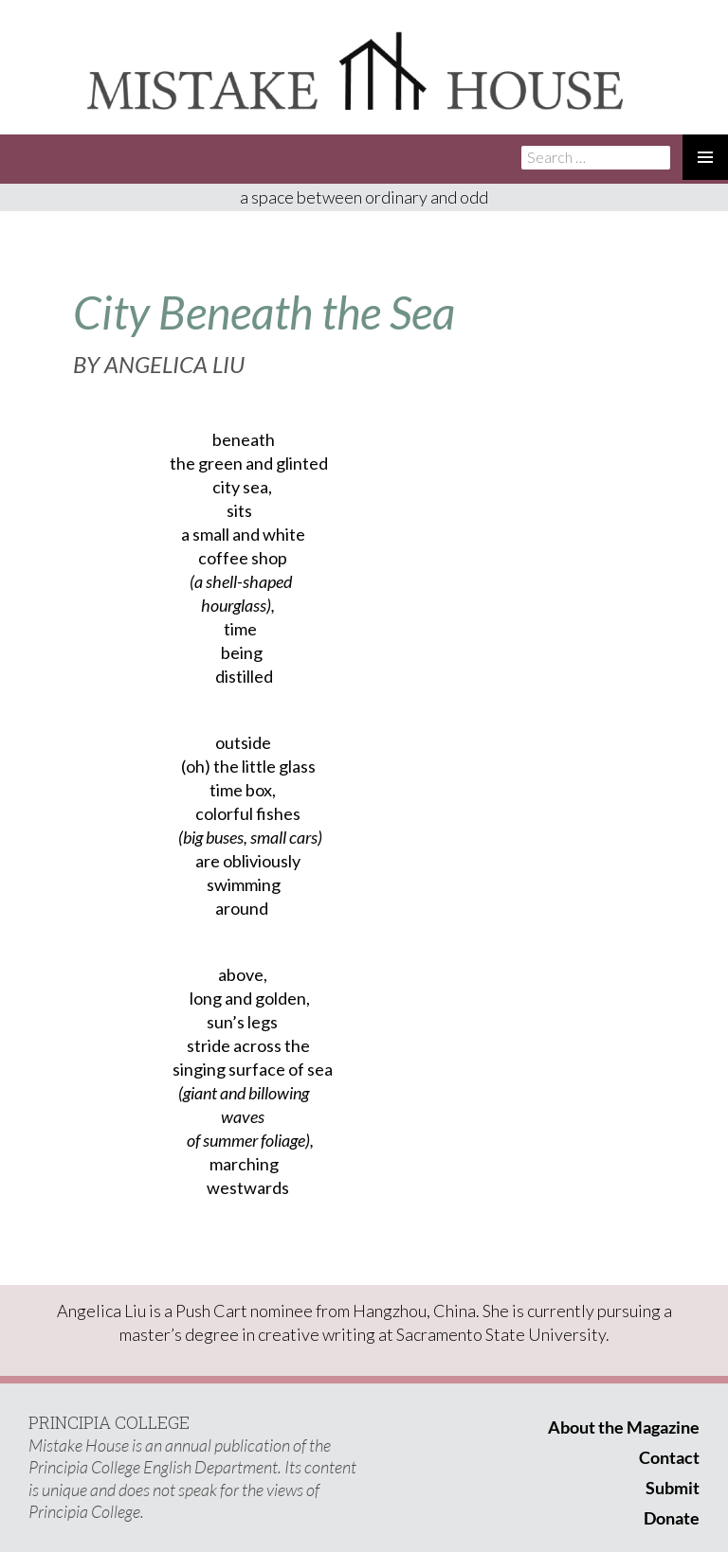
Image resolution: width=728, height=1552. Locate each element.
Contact (669, 1457)
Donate (672, 1517)
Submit (673, 1487)
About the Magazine (624, 1427)
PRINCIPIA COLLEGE (109, 1422)
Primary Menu (705, 157)
